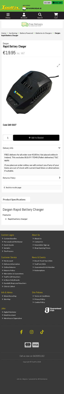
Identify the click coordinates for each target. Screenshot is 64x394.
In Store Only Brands (11, 280)
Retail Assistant (9, 315)
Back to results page (13, 187)
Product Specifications (14, 199)
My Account (7, 261)
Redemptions (39, 270)
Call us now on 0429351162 (32, 355)
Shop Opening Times (42, 248)
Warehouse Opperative (12, 318)
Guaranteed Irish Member (44, 267)
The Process (8, 251)
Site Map (6, 299)
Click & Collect (8, 286)
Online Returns (9, 267)
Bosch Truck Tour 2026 (42, 261)
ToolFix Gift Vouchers (11, 277)
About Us (37, 238)
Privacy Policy (39, 299)
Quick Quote (8, 245)
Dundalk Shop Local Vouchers (14, 283)
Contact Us (38, 242)
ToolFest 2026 (39, 264)
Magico (25, 379)
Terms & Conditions (41, 296)
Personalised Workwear (12, 242)
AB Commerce (42, 379)
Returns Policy (8, 270)
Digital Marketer (9, 312)
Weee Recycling (9, 296)
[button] (58, 65)
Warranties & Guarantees (13, 274)
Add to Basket (36, 137)
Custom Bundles (9, 238)
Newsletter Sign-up (41, 245)
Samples (6, 248)
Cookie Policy (39, 302)
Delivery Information (11, 264)
